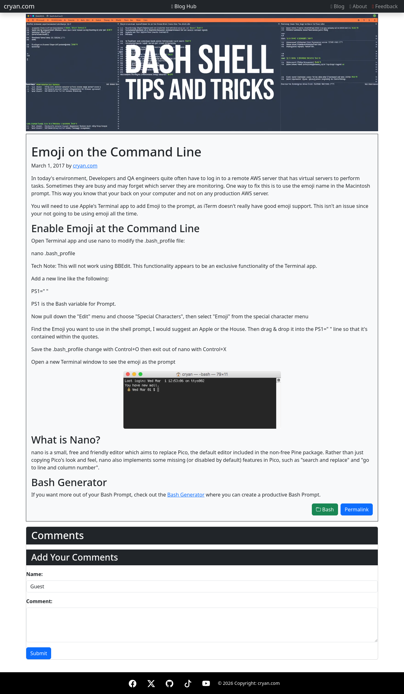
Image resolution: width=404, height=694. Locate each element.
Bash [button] (325, 509)
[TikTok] (188, 682)
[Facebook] (132, 682)
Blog (337, 6)
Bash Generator (186, 494)
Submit (38, 653)
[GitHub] (169, 682)
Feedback (385, 6)
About (358, 6)
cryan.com (19, 6)
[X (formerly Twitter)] (151, 682)
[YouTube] (206, 682)
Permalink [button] (357, 509)
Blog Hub (183, 6)
